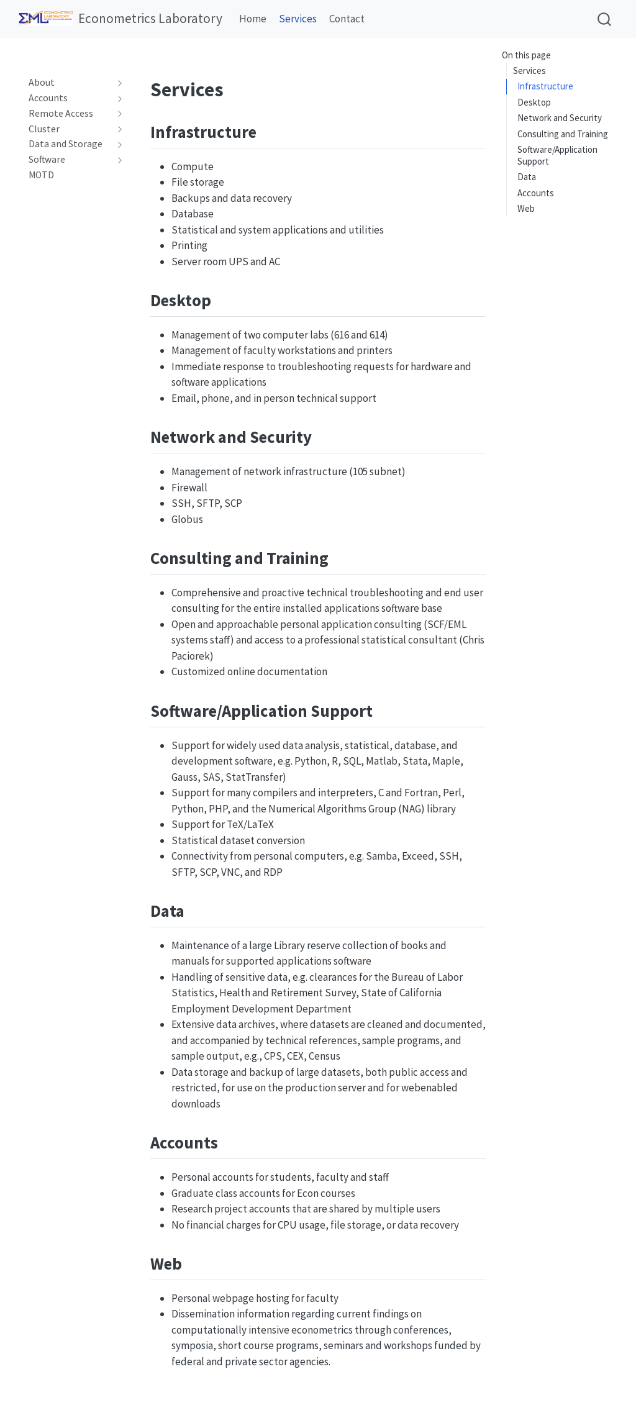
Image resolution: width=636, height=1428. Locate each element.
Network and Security (559, 118)
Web (526, 208)
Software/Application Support (557, 155)
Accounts (535, 193)
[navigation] (70, 82)
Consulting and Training (562, 134)
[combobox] (605, 19)
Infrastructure (545, 86)
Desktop (534, 102)
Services (529, 70)
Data (526, 177)
